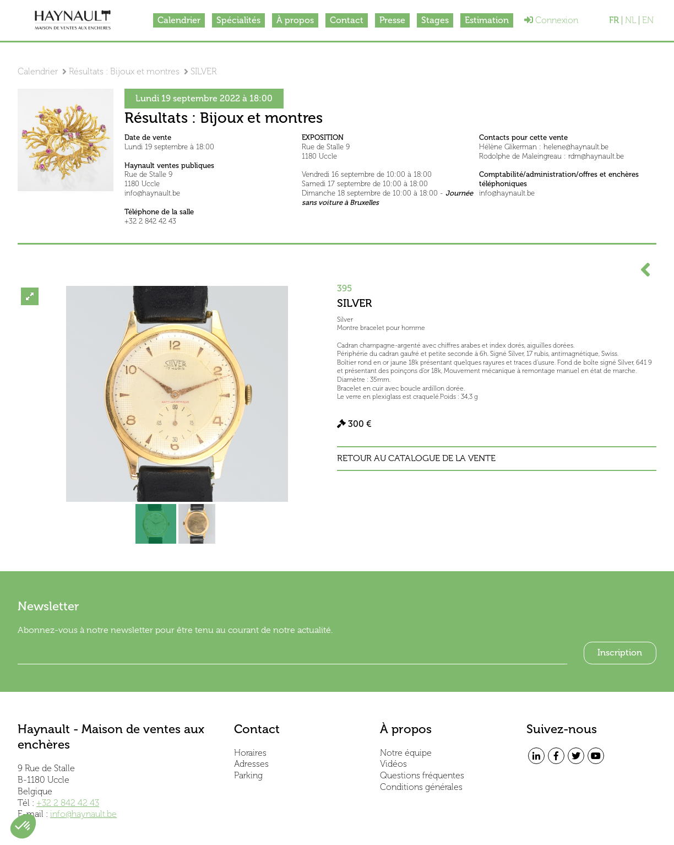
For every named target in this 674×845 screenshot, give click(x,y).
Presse (392, 20)
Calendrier (178, 20)
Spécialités (238, 20)
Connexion (551, 20)
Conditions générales (421, 787)
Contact (346, 20)
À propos (295, 20)
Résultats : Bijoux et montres (124, 71)
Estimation (487, 20)
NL (630, 20)
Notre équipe (406, 753)
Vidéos (393, 764)
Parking (248, 775)
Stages (435, 20)
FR (614, 20)
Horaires (250, 753)
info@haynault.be (83, 814)
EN (648, 20)
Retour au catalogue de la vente (416, 458)
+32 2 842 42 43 (67, 803)
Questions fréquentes (422, 775)
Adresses (251, 764)
